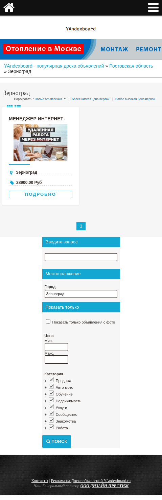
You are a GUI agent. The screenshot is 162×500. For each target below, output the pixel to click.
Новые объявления (48, 99)
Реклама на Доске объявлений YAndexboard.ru (91, 480)
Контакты (39, 480)
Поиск (56, 441)
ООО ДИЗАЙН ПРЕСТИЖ (104, 485)
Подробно (40, 194)
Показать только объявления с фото (83, 322)
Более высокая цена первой (135, 99)
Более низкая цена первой (90, 99)
